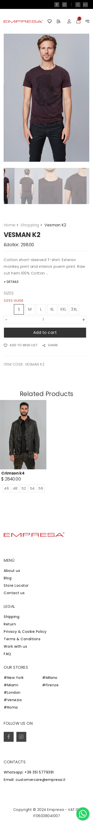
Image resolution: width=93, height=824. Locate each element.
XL (52, 309)
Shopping (32, 225)
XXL (63, 309)
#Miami (11, 685)
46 (6, 488)
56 (40, 488)
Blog (7, 578)
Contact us (14, 592)
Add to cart (45, 332)
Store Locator (16, 585)
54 (32, 488)
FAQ (7, 653)
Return (10, 624)
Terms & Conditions (22, 639)
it (78, 4)
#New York (14, 677)
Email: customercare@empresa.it (34, 779)
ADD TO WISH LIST (20, 345)
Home (12, 225)
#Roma (11, 707)
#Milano (50, 677)
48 (15, 488)
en (85, 4)
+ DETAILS (11, 281)
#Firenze (50, 685)
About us (12, 570)
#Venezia (13, 699)
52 (24, 488)
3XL (74, 309)
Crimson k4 (13, 473)
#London (12, 692)
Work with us (15, 646)
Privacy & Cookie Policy (25, 631)
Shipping (11, 616)
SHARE (50, 345)
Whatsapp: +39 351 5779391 (29, 772)
